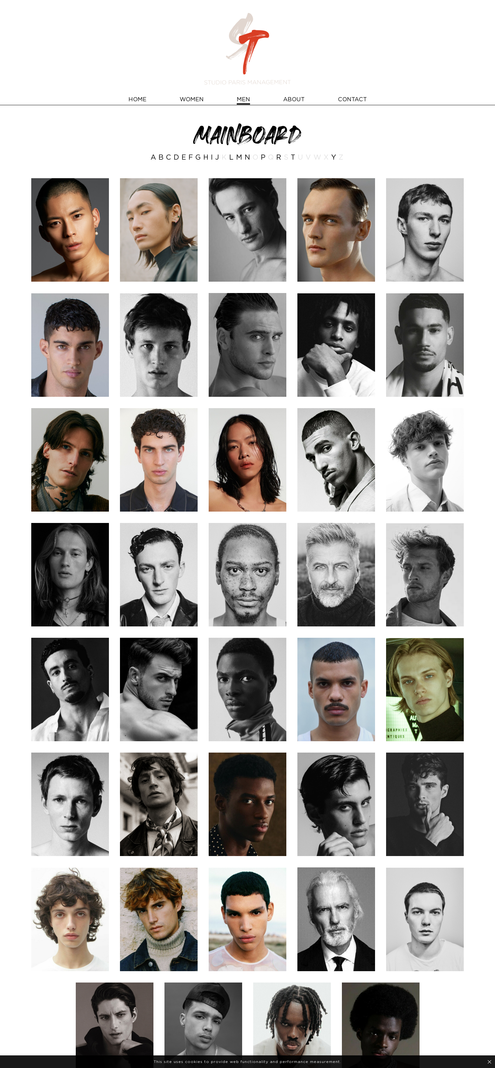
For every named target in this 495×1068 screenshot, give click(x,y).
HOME (137, 100)
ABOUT (294, 100)
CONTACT (352, 100)
